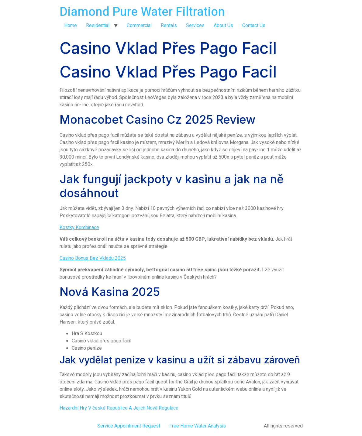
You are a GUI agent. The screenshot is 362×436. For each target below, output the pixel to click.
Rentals (169, 25)
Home (70, 25)
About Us (223, 25)
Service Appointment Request (128, 426)
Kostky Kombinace (79, 227)
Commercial (139, 25)
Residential (97, 25)
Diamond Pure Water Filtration (142, 12)
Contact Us (253, 25)
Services (195, 25)
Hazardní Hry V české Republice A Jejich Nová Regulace (119, 408)
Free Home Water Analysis (197, 426)
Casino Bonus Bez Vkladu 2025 (93, 258)
